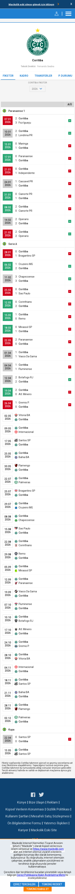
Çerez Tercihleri (24, 884)
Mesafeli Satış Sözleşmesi (50, 816)
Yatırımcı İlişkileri (56, 823)
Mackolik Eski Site (44, 830)
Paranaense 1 (16, 110)
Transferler (43, 75)
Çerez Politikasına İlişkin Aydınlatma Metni (41, 875)
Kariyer (23, 830)
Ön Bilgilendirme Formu (24, 823)
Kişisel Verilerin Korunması (24, 809)
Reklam (52, 802)
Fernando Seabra (45, 66)
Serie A (12, 244)
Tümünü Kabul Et (37, 889)
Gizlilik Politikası (58, 809)
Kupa (11, 729)
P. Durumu (65, 75)
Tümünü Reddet (52, 884)
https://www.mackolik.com (48, 848)
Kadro (24, 75)
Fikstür (8, 75)
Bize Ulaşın (37, 802)
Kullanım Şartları (17, 816)
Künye (21, 802)
